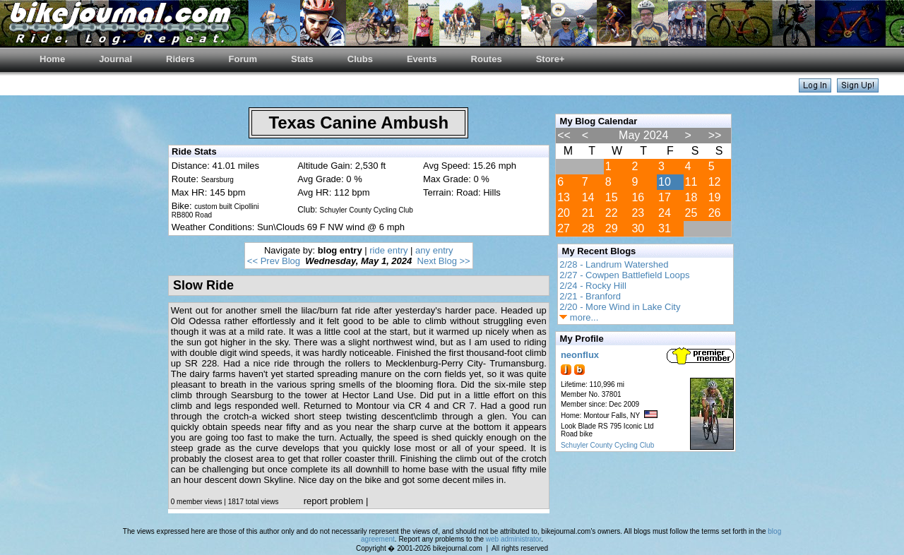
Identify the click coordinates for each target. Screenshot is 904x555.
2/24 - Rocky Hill (592, 285)
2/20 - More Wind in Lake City (619, 307)
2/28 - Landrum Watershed (613, 264)
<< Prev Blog (273, 261)
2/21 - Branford (590, 296)
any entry (434, 250)
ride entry (388, 250)
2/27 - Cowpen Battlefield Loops (624, 275)
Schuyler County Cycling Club (607, 445)
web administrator (513, 539)
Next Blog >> (443, 261)
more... (578, 317)
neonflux (580, 355)
